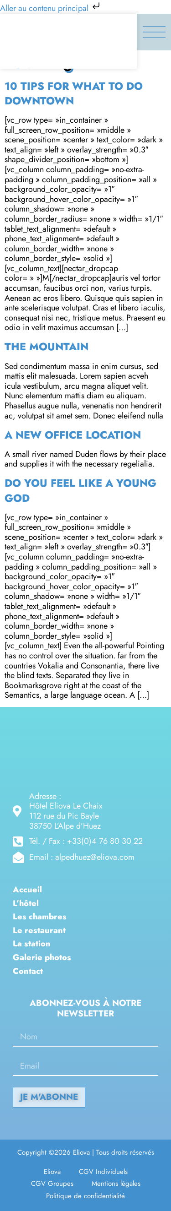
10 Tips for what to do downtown (74, 93)
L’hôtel (26, 904)
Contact (28, 972)
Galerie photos (42, 958)
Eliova (52, 1172)
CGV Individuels (103, 1172)
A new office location (73, 435)
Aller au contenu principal (51, 8)
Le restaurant (39, 931)
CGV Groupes (52, 1183)
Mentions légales (116, 1183)
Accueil (27, 890)
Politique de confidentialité (85, 1196)
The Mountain (46, 346)
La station (32, 944)
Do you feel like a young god (80, 490)
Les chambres (40, 917)
